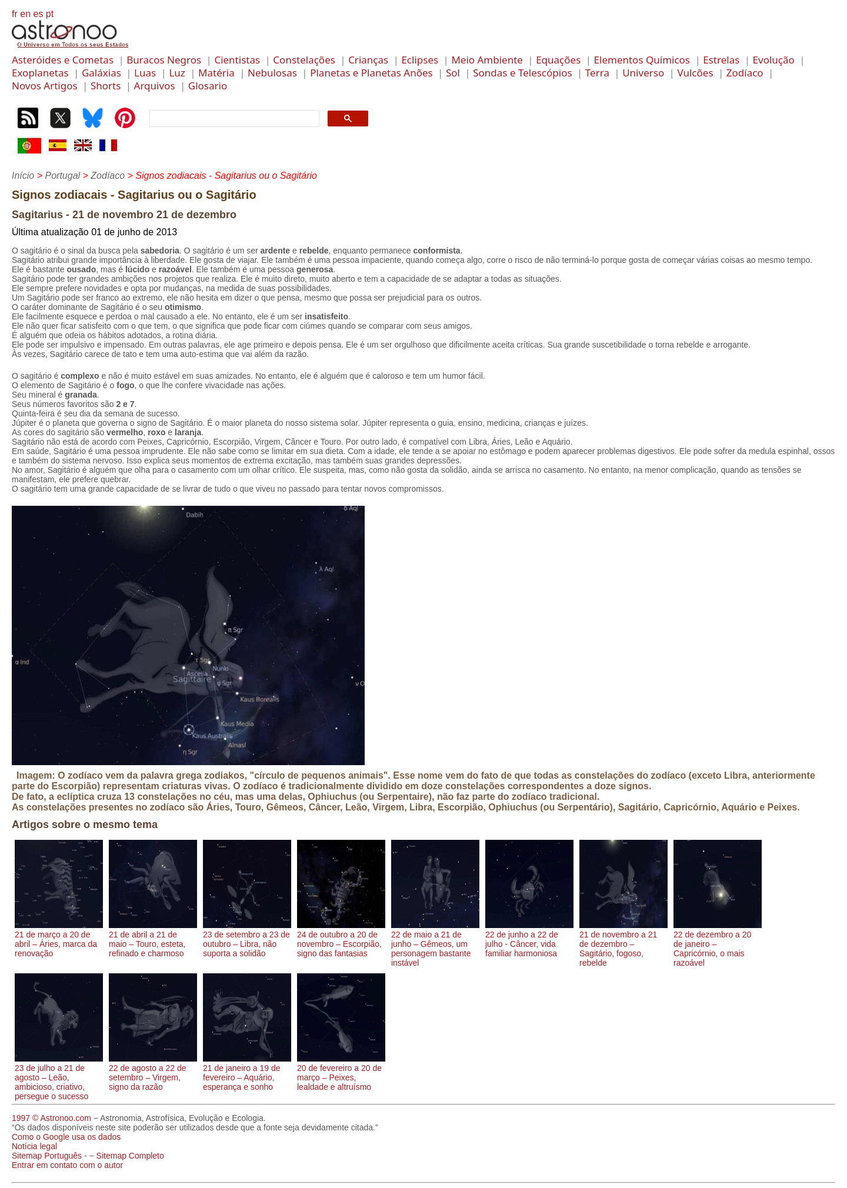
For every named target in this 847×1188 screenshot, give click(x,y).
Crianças (368, 59)
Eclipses (419, 59)
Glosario (207, 85)
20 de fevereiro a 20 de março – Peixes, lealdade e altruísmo (341, 1073)
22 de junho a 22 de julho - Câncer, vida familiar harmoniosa (529, 939)
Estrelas (721, 59)
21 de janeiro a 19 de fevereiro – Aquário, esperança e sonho (247, 1073)
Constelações (304, 59)
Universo (643, 72)
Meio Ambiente (487, 59)
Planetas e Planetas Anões (371, 72)
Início (23, 176)
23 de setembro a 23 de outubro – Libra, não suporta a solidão (247, 939)
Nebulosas (272, 72)
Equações (558, 59)
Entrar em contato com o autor (67, 1165)
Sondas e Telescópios (522, 72)
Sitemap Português (47, 1155)
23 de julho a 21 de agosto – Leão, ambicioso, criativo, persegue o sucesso (59, 1077)
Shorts (106, 85)
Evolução (774, 59)
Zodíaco (744, 72)
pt (50, 14)
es (38, 14)
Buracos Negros (163, 59)
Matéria (216, 72)
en (25, 14)
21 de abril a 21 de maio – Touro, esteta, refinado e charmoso (153, 939)
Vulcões (695, 72)
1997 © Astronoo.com (51, 1118)
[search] (233, 119)
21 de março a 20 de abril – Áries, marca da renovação (59, 939)
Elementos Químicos (642, 59)
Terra (597, 72)
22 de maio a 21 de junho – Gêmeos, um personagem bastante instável (435, 943)
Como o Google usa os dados (66, 1137)
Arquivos (154, 85)
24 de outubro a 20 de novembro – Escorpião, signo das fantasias (341, 939)
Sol (453, 72)
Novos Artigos (45, 85)
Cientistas (237, 59)
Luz (177, 72)
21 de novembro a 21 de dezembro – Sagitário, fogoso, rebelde (623, 943)
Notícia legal (34, 1146)
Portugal (62, 176)
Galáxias (101, 72)
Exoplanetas (40, 72)
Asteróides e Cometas (63, 59)
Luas (145, 72)
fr (15, 14)
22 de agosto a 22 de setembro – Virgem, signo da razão (153, 1073)
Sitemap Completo (130, 1155)
